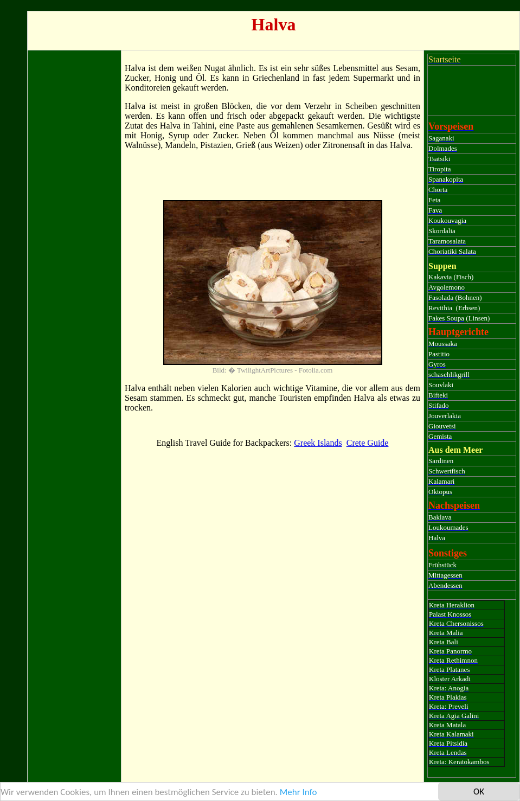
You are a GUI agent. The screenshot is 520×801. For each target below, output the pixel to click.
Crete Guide (367, 442)
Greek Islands (318, 442)
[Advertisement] (74, 216)
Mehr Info (298, 792)
